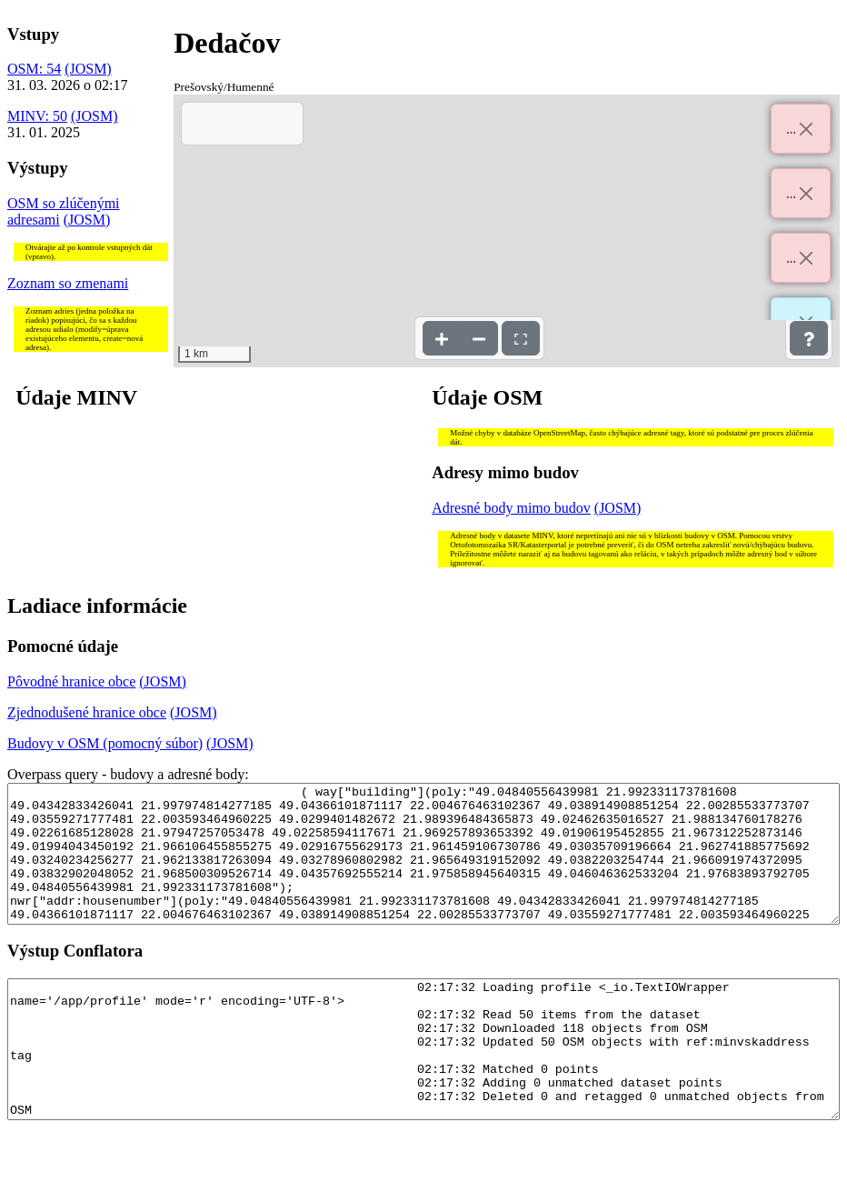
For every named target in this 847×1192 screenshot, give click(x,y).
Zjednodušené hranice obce (86, 712)
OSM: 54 (34, 68)
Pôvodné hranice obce (71, 681)
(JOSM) (88, 68)
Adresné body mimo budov (511, 508)
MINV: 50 (37, 116)
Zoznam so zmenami (67, 283)
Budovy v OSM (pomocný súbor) (105, 743)
